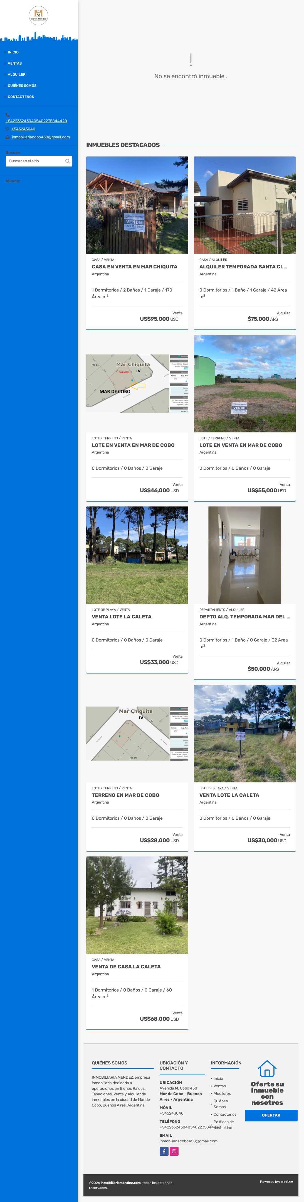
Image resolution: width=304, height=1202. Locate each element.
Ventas (15, 63)
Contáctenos (21, 97)
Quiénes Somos (22, 86)
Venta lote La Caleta (122, 617)
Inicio (13, 52)
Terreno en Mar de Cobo (125, 795)
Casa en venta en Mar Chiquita (134, 267)
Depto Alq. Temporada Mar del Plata (244, 617)
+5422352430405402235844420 (36, 121)
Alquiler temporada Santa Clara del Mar (244, 267)
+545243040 (23, 129)
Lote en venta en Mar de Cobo (133, 445)
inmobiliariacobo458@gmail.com (41, 137)
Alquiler (17, 74)
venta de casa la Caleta (126, 967)
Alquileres (222, 1093)
